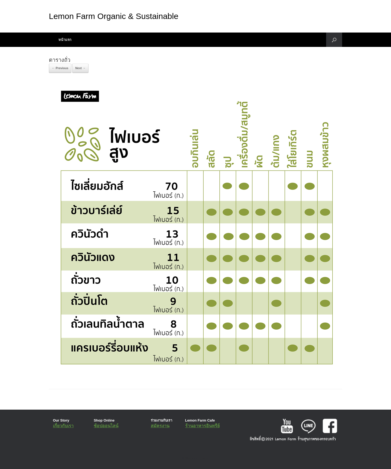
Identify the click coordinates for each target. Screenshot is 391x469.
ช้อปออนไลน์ (106, 425)
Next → (80, 68)
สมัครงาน (160, 425)
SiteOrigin (191, 458)
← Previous (60, 68)
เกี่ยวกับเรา (63, 425)
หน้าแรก (64, 40)
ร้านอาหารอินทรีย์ (202, 425)
